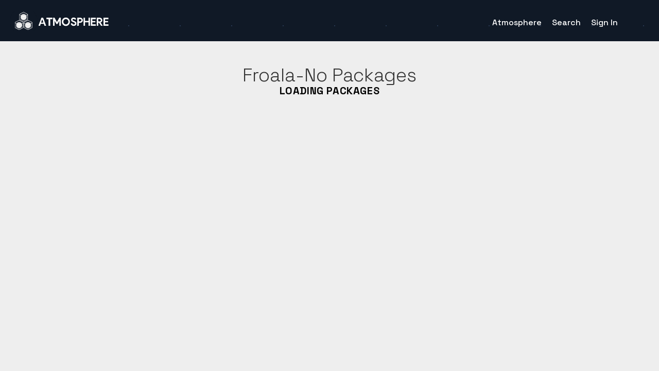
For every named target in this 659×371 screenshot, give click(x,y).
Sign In (604, 22)
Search (566, 22)
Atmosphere (517, 22)
